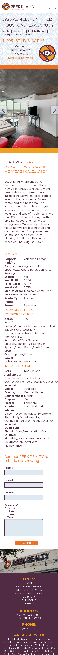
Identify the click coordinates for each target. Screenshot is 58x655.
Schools (12, 167)
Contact (29, 603)
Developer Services (29, 590)
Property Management (29, 593)
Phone (9, 492)
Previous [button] (4, 110)
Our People (29, 600)
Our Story (29, 597)
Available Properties (29, 586)
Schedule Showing (20, 57)
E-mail (10, 480)
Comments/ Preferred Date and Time (9, 511)
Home (29, 583)
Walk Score (35, 167)
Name (10, 468)
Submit (27, 543)
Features (13, 162)
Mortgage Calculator (26, 172)
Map (29, 162)
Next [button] (53, 110)
